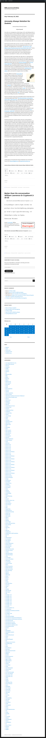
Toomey (7, 700)
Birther (6, 380)
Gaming (7, 490)
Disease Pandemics (9, 438)
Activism (7, 370)
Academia (7, 367)
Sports (6, 685)
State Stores (7, 690)
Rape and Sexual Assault (10, 650)
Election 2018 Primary (9, 455)
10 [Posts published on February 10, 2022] (19, 328)
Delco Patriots (8, 431)
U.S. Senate (7, 716)
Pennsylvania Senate (9, 626)
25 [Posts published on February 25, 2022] (23, 332)
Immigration (8, 531)
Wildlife (7, 729)
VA (6, 723)
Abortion (7, 365)
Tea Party (7, 695)
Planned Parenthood (9, 634)
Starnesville (7, 689)
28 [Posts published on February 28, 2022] (6, 334)
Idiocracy (7, 530)
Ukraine (7, 717)
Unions (6, 720)
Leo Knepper (8, 557)
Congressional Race (9, 410)
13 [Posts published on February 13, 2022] (32, 328)
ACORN (6, 368)
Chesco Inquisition (9, 392)
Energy (6, 478)
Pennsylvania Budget (9, 616)
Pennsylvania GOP (9, 620)
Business (7, 390)
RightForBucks (8, 660)
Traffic (6, 703)
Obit (6, 587)
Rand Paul (7, 649)
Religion (7, 653)
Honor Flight (8, 521)
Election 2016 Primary (9, 451)
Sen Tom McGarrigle (9, 672)
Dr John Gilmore (8, 440)
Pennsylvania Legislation (10, 623)
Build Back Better (28, 68)
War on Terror (8, 725)
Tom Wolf (7, 699)
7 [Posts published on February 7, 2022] (6, 328)
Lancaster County (9, 550)
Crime (6, 418)
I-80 (6, 528)
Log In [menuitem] (3, 0)
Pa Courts (7, 606)
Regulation (7, 652)
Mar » (29, 337)
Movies (6, 579)
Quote (6, 646)
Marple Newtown (8, 567)
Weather (7, 726)
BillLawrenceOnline (11, 8)
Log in (6, 348)
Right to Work (8, 659)
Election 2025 (8, 474)
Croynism (7, 420)
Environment (8, 480)
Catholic (7, 391)
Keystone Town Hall (9, 549)
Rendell (7, 654)
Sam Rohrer (7, 664)
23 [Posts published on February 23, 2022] (15, 332)
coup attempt (8, 415)
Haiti (6, 507)
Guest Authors (8, 503)
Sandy (6, 666)
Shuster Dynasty (8, 683)
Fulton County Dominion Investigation (19, 298)
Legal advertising (9, 553)
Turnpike (7, 713)
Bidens (6, 377)
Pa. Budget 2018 (8, 613)
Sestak (6, 679)
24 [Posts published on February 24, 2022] (19, 332)
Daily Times (7, 423)
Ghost (6, 494)
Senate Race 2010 (9, 675)
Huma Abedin (8, 524)
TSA (6, 710)
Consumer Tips (8, 413)
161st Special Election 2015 (10, 362)
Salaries (7, 663)
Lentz (6, 556)
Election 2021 (8, 463)
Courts (6, 417)
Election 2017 (8, 453)
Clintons (7, 404)
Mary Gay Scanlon (9, 569)
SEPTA (6, 677)
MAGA (6, 564)
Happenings (7, 508)
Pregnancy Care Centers (10, 642)
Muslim (7, 581)
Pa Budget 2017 (8, 604)
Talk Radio (7, 692)
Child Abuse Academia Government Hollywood (14, 395)
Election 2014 (8, 447)
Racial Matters (8, 647)
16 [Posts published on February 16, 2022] (15, 330)
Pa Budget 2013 (8, 599)
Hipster (7, 517)
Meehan (7, 571)
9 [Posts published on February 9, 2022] (15, 328)
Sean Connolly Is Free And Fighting (19, 293)
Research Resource (9, 656)
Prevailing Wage (8, 643)
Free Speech (7, 487)
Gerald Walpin (8, 493)
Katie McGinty (8, 546)
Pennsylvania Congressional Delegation (13, 617)
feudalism (7, 484)
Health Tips (7, 514)
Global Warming (8, 496)
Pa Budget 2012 (8, 597)
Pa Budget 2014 (8, 600)
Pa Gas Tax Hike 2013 (9, 607)
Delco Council (8, 430)
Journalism (7, 541)
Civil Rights (7, 403)
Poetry (6, 636)
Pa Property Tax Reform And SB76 (12, 610)
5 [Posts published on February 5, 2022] (28, 326)
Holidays (7, 520)
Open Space (7, 591)
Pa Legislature (8, 609)
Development (8, 435)
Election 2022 (8, 466)
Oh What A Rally (12, 290)
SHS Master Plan (8, 682)
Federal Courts (8, 483)
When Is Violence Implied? (10, 307)
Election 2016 (8, 450)
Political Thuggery (9, 639)
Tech (6, 696)
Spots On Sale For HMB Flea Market (16, 292)
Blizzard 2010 (8, 381)
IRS (6, 536)
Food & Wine (8, 486)
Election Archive (8, 476)
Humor (6, 526)
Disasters (7, 437)
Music (6, 580)
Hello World (7, 516)
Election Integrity (9, 477)
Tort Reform (8, 702)
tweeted (9, 85)
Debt (6, 425)
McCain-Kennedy (22, 62)
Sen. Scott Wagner (9, 673)
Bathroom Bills (8, 374)
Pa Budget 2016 (8, 603)
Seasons (7, 670)
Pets (6, 629)
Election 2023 (8, 468)
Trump (6, 707)
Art (6, 372)
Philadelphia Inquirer (9, 632)
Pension (7, 627)
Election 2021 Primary (9, 464)
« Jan (10, 337)
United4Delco (8, 722)
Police (6, 637)
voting (24, 88)
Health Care (7, 513)
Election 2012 (8, 444)
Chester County (8, 394)
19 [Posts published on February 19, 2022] (28, 330)
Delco (6, 428)
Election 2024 (8, 471)
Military (7, 573)
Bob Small (7, 384)
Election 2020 (8, 460)
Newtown (7, 584)
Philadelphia (8, 630)
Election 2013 (8, 445)
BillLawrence (8, 187)
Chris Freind (7, 400)
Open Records (8, 590)
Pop (6, 640)
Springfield (7, 686)
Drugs (6, 441)
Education (7, 443)
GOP (6, 497)
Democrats (7, 434)
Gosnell (7, 498)
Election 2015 (8, 448)
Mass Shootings (8, 570)
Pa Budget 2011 (8, 596)
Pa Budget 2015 (8, 602)
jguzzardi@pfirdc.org (14, 161)
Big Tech (7, 378)
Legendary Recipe (9, 554)
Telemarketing (8, 697)
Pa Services (7, 612)
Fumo (6, 488)
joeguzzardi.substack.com (25, 161)
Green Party (7, 501)
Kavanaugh (7, 547)
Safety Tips (7, 662)
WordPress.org (8, 353)
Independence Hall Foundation (11, 533)
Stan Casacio (8, 687)
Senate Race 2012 (9, 676)
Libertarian (7, 560)
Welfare (7, 727)
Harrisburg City (8, 510)
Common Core (8, 407)
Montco (7, 577)
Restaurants (7, 657)
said (18, 92)
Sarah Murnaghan (9, 667)
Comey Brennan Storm (10, 405)
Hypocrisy (7, 527)
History (7, 518)
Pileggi (6, 633)
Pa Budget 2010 (8, 594)
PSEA (6, 644)
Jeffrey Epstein (8, 537)
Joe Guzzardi (20, 187)
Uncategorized (8, 719)
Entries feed (7, 350)
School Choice (8, 669)
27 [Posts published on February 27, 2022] (32, 332)
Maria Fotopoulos (9, 566)
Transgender (8, 705)
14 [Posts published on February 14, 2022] (6, 330)
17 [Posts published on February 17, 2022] (19, 330)
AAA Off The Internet (9, 364)
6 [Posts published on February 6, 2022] (32, 326)
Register (7, 347)
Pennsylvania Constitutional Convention (13, 619)
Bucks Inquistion (8, 388)
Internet (7, 534)
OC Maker (7, 298)
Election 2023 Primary (9, 470)
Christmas (7, 401)
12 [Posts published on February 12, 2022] (28, 328)
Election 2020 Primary (10, 461)
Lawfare (7, 551)
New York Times (8, 583)
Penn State (7, 614)
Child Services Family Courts (11, 397)
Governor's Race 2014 (9, 500)
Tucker (6, 712)
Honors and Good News (10, 523)
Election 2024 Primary (10, 473)
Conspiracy (7, 411)
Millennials (7, 574)
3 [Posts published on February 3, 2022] (19, 326)
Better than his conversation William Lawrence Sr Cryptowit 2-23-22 (19, 195)
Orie (6, 593)
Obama (6, 586)
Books (6, 385)
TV (6, 715)
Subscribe (9, 271)
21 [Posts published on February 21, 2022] (6, 332)
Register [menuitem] (6, 0)
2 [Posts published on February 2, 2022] (15, 326)
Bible (6, 375)
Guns (6, 506)
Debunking (7, 427)
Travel (6, 706)
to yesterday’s (10, 222)
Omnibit (7, 589)
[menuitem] (1, 1)
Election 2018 (8, 454)
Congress (7, 408)
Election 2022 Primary (10, 467)
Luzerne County (8, 563)
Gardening (7, 491)
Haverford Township (9, 511)
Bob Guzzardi (8, 382)
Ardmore (7, 371)
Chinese (7, 398)
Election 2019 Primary (9, 458)
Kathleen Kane (8, 544)
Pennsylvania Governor (10, 622)
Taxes (6, 693)
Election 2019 (8, 457)
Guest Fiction (8, 504)
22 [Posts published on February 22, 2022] (10, 332)
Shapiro (7, 680)
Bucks (6, 387)
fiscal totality (19, 73)
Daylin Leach (8, 424)
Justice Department (9, 543)
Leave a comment (26, 187)
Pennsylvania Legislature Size (11, 624)
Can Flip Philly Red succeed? (11, 313)
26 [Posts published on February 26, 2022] (28, 332)
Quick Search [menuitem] (10, 0)
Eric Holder (7, 481)
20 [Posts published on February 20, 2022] (32, 330)
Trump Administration (10, 709)
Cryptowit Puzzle (8, 421)
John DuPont (8, 540)
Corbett (7, 414)
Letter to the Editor (9, 559)
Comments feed (8, 351)
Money (6, 576)
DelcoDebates (8, 433)
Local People (8, 561)
